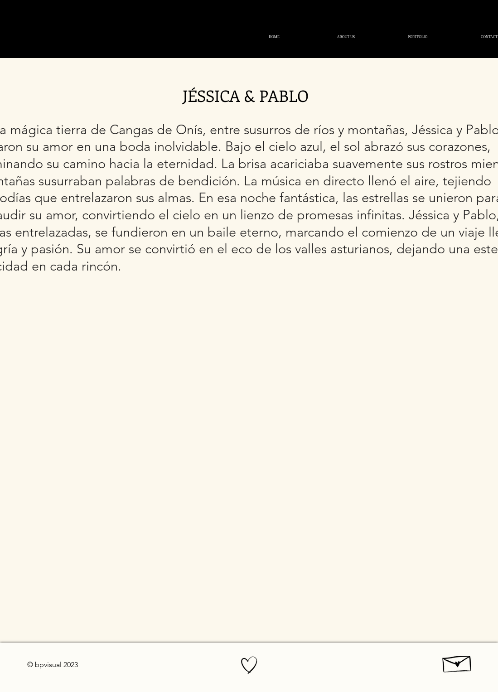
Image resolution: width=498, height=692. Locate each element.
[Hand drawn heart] (249, 665)
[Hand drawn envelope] (457, 661)
